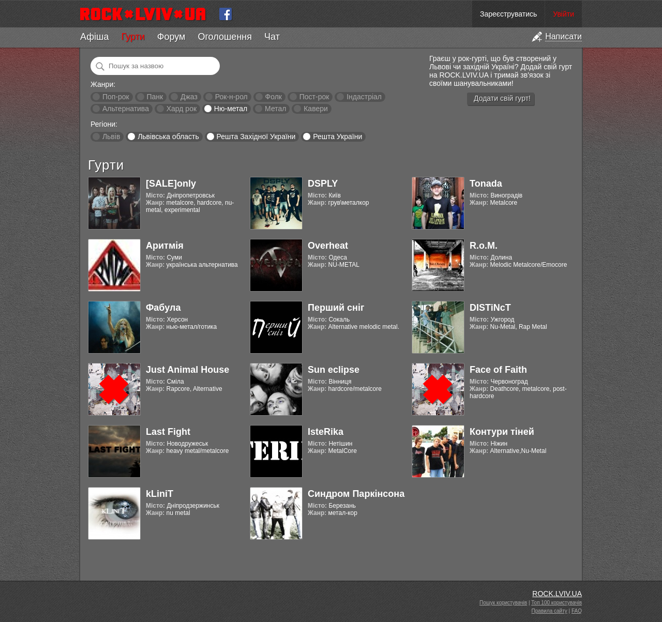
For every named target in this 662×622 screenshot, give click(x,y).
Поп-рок (115, 97)
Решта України (337, 136)
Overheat (328, 245)
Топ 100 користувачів (556, 602)
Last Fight (168, 432)
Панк (154, 97)
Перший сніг (336, 307)
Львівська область (168, 136)
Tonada (486, 183)
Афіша (94, 37)
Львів (111, 136)
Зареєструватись (508, 14)
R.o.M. (484, 245)
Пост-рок (314, 97)
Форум (171, 37)
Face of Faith (498, 370)
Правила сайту (549, 611)
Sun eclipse (333, 370)
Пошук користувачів (503, 602)
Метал (275, 108)
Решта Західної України (255, 136)
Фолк (273, 97)
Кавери (316, 108)
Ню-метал (230, 108)
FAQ (576, 611)
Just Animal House (187, 370)
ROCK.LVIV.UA (557, 593)
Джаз (189, 97)
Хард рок (182, 108)
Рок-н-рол (231, 97)
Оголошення (225, 37)
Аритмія (165, 245)
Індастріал (364, 97)
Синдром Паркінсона (356, 494)
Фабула (163, 307)
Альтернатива (125, 108)
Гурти (132, 37)
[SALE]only (171, 183)
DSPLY (323, 183)
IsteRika (325, 432)
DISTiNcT (490, 307)
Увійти (563, 14)
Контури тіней (502, 432)
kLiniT (159, 494)
